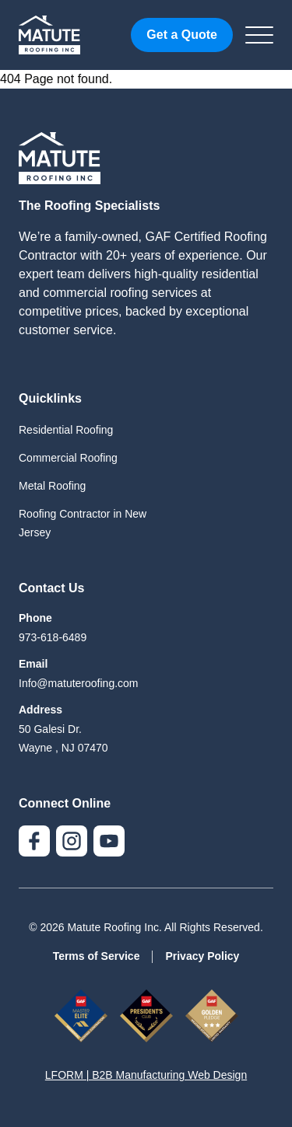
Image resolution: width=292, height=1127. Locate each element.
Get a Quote (181, 34)
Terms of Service (96, 956)
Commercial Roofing (68, 458)
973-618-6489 (52, 637)
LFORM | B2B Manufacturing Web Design (146, 1075)
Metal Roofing (52, 486)
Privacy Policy (202, 956)
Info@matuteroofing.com (79, 683)
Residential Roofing (66, 430)
